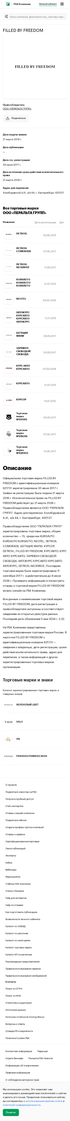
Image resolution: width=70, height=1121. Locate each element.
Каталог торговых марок (18, 947)
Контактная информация (18, 1051)
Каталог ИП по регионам (18, 954)
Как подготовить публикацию (21, 911)
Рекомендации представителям (22, 961)
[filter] (6, 16)
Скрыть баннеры (14, 1058)
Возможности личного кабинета (22, 919)
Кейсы (8, 862)
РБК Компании (22, 4)
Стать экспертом (14, 805)
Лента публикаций (15, 848)
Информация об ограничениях (22, 1065)
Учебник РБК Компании (18, 883)
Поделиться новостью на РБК (21, 791)
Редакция (42, 1051)
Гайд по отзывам (14, 904)
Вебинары (10, 869)
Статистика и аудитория (18, 1002)
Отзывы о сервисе (15, 834)
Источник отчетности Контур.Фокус (24, 1016)
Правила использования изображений (25, 975)
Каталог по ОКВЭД (15, 926)
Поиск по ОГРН (13, 988)
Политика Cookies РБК (17, 1038)
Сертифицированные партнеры (22, 841)
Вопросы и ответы (15, 1023)
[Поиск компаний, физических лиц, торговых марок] (35, 16)
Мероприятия (12, 876)
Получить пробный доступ (19, 798)
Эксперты (10, 855)
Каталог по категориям (17, 940)
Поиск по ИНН (13, 995)
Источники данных (15, 1009)
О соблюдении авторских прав (22, 1079)
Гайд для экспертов (15, 897)
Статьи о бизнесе (14, 890)
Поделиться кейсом (16, 820)
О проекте (11, 784)
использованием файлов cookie (43, 1101)
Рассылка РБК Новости (40, 1058)
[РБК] (8, 4)
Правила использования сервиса (23, 968)
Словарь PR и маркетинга (19, 1030)
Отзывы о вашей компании (19, 813)
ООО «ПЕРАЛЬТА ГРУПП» (17, 108)
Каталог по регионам (16, 933)
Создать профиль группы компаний (24, 827)
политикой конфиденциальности (21, 1105)
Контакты (10, 982)
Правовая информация (17, 1072)
